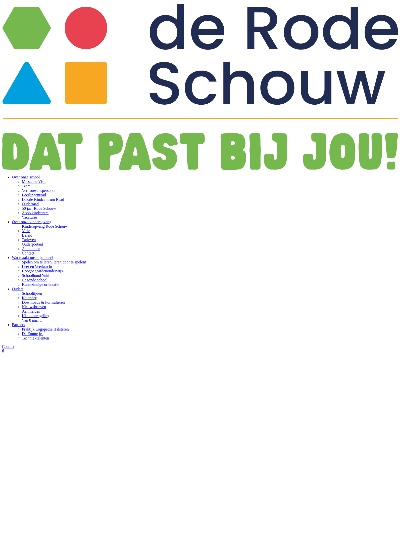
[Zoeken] (3, 351)
